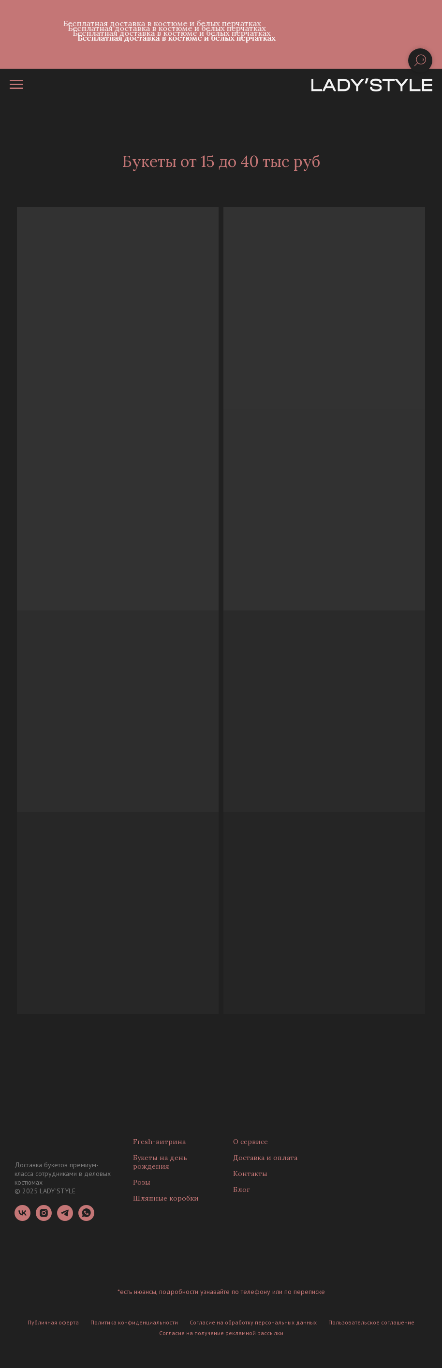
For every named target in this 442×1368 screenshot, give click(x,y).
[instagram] (44, 1218)
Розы (141, 1182)
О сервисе (250, 1141)
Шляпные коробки (166, 1198)
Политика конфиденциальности (134, 1322)
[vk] (22, 1218)
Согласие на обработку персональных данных (253, 1322)
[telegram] (65, 1218)
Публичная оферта (53, 1322)
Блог (241, 1189)
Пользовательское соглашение (371, 1322)
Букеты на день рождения (160, 1162)
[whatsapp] (86, 1218)
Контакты (250, 1173)
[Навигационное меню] (16, 84)
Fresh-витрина (159, 1141)
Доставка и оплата (265, 1157)
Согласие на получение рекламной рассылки (221, 1333)
